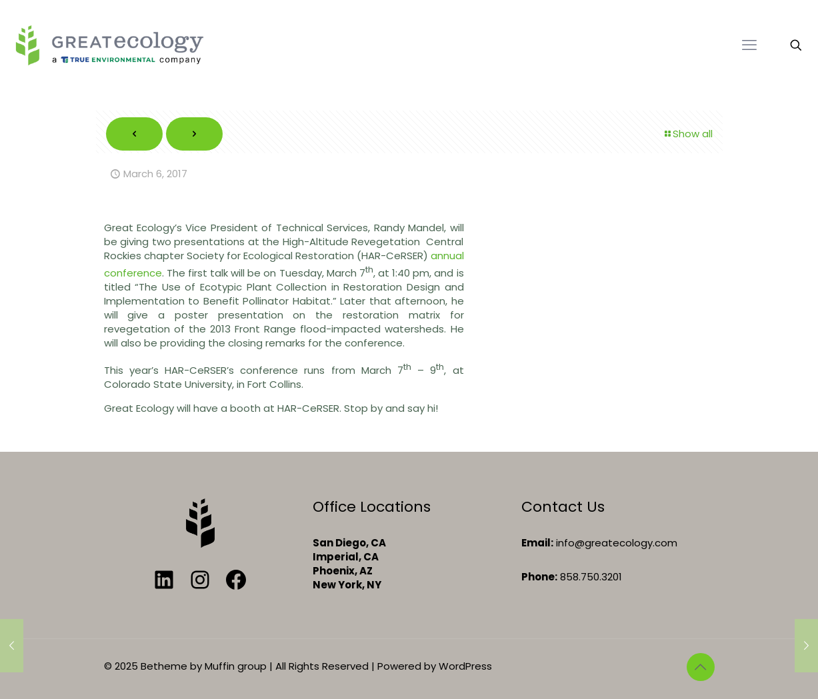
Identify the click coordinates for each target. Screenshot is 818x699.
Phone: (539, 577)
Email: (537, 543)
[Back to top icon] (701, 667)
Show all (688, 134)
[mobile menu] (749, 45)
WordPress (465, 666)
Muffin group (236, 666)
